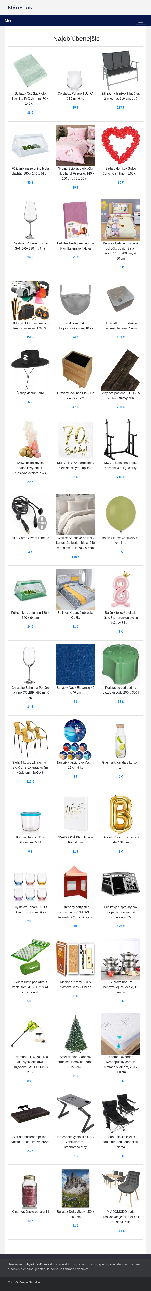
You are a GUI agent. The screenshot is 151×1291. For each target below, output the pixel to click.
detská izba (68, 1264)
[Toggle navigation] (140, 21)
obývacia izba (87, 1264)
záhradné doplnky (75, 1269)
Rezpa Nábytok (29, 1282)
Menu (10, 21)
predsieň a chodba (21, 1269)
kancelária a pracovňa (125, 1264)
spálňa (103, 1264)
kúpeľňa (52, 1269)
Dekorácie (15, 1264)
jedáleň (40, 1269)
